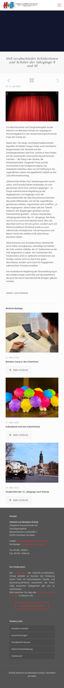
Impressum (16, 656)
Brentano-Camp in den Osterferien (22, 361)
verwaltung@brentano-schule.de (32, 541)
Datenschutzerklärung (22, 649)
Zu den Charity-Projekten (32, 605)
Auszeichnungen (19, 635)
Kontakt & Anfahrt (19, 628)
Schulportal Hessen (20, 642)
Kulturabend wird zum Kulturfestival (23, 426)
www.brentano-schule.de (33, 544)
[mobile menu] (59, 5)
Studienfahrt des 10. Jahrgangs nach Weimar (27, 492)
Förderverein (20, 572)
